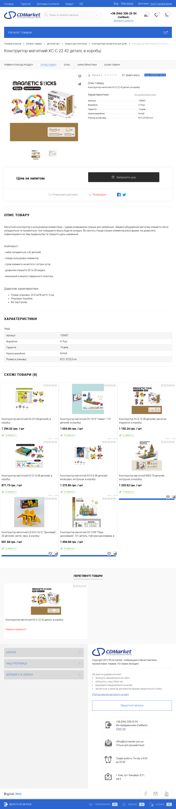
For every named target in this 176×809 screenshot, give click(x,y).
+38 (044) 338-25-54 (123, 13)
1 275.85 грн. (88, 487)
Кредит (69, 4)
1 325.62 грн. (147, 487)
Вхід (116, 3)
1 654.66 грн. (88, 430)
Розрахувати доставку (63, 195)
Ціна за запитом (30, 179)
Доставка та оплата (48, 4)
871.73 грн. (29, 487)
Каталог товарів (88, 32)
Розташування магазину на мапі (110, 695)
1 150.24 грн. (147, 430)
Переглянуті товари (88, 576)
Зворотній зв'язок (132, 706)
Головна (9, 4)
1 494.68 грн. (88, 544)
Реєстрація (127, 3)
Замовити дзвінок (123, 20)
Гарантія (26, 4)
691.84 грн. (29, 544)
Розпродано (97, 195)
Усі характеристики (145, 94)
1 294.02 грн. (29, 430)
